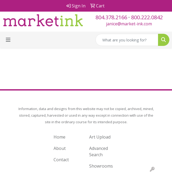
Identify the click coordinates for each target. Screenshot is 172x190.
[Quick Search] (126, 40)
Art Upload (100, 137)
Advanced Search (98, 151)
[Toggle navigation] (8, 40)
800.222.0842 (147, 17)
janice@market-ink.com (129, 24)
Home (59, 137)
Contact (61, 160)
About (60, 148)
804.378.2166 (111, 17)
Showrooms (101, 166)
